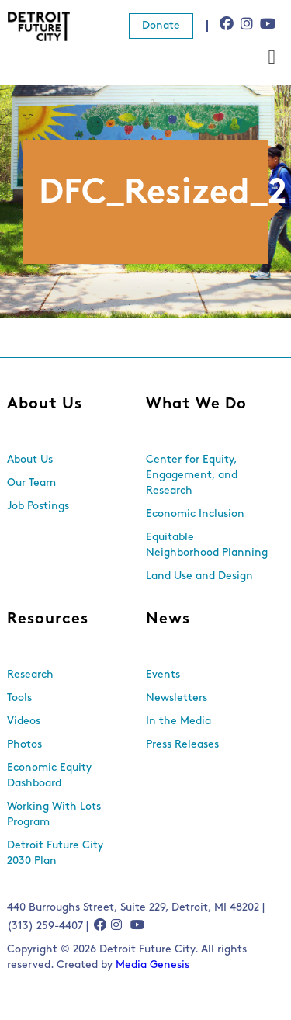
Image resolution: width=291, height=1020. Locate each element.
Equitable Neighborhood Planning (207, 545)
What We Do (196, 404)
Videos (23, 721)
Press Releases (182, 745)
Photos (24, 745)
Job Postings (38, 506)
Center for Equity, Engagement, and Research (191, 475)
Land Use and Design (199, 576)
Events (163, 675)
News (168, 619)
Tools (19, 698)
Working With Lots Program (54, 814)
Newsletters (176, 698)
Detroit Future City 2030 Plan (55, 853)
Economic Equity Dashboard (49, 775)
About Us (44, 404)
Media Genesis (152, 965)
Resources (47, 619)
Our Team (31, 483)
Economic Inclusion (195, 514)
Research (30, 675)
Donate (161, 26)
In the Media (178, 721)
